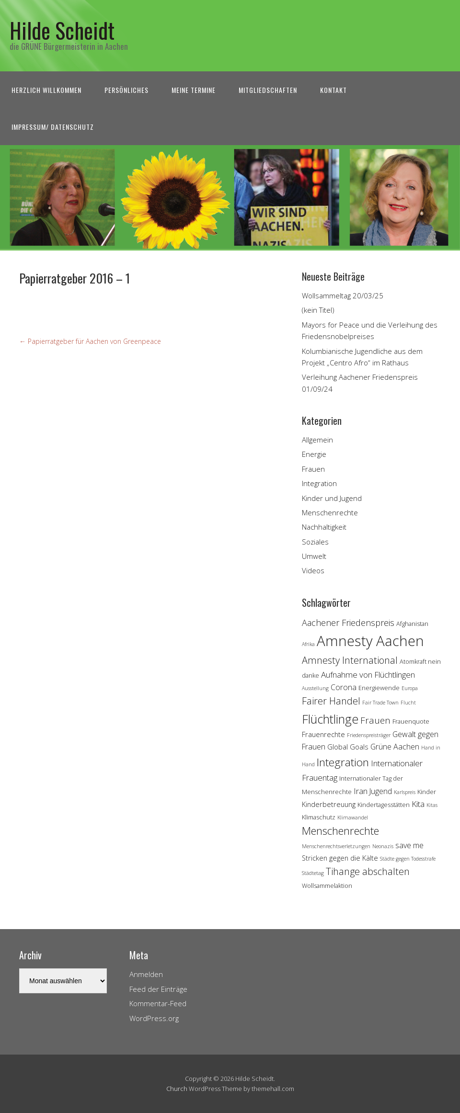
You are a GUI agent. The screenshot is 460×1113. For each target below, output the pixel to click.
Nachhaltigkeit (324, 527)
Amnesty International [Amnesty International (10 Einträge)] (350, 660)
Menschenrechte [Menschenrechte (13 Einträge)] (340, 830)
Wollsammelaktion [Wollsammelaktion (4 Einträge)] (327, 885)
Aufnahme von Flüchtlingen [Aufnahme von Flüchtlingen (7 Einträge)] (368, 674)
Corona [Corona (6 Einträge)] (343, 687)
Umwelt (314, 556)
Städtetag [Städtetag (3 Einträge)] (313, 873)
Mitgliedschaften (268, 90)
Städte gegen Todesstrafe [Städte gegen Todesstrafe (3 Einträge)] (408, 858)
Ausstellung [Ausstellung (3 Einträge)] (315, 688)
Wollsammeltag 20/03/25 (342, 295)
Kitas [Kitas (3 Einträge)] (431, 805)
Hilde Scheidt (62, 30)
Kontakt (333, 90)
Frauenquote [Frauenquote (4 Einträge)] (410, 721)
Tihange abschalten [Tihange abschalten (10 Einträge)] (368, 871)
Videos (313, 570)
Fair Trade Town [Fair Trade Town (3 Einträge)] (380, 702)
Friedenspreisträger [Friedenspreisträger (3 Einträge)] (369, 735)
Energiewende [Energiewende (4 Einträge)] (379, 687)
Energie (314, 454)
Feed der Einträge (158, 989)
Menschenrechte (330, 512)
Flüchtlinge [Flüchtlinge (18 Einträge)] (330, 719)
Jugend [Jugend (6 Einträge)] (380, 791)
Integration (319, 483)
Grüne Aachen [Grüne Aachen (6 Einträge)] (394, 746)
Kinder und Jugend (332, 498)
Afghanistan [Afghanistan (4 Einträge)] (412, 623)
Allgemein (317, 439)
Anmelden (146, 974)
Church (176, 1088)
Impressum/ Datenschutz (53, 127)
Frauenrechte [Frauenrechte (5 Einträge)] (323, 734)
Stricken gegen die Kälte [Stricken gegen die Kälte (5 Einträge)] (340, 858)
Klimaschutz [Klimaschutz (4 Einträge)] (318, 817)
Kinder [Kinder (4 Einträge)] (426, 791)
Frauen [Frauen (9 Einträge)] (375, 720)
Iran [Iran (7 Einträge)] (361, 790)
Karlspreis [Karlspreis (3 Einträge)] (404, 792)
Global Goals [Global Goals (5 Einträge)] (347, 746)
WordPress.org (154, 1018)
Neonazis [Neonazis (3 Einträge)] (382, 846)
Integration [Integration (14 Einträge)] (343, 762)
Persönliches (126, 90)
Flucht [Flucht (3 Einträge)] (408, 702)
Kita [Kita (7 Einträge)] (418, 803)
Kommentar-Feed (157, 1003)
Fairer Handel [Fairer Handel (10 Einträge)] (331, 700)
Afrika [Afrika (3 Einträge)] (308, 644)
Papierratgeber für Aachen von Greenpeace (90, 341)
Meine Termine (194, 90)
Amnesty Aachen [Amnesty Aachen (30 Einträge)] (370, 640)
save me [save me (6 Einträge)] (409, 845)
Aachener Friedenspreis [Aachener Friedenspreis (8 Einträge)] (348, 622)
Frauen (313, 469)
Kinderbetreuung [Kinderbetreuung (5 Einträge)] (329, 804)
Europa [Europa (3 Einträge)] (410, 688)
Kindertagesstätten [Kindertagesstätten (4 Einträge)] (383, 804)
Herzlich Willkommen (46, 90)
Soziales (315, 541)
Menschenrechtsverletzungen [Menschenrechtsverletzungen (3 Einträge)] (336, 846)
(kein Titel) (318, 310)
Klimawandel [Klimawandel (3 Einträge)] (352, 817)
